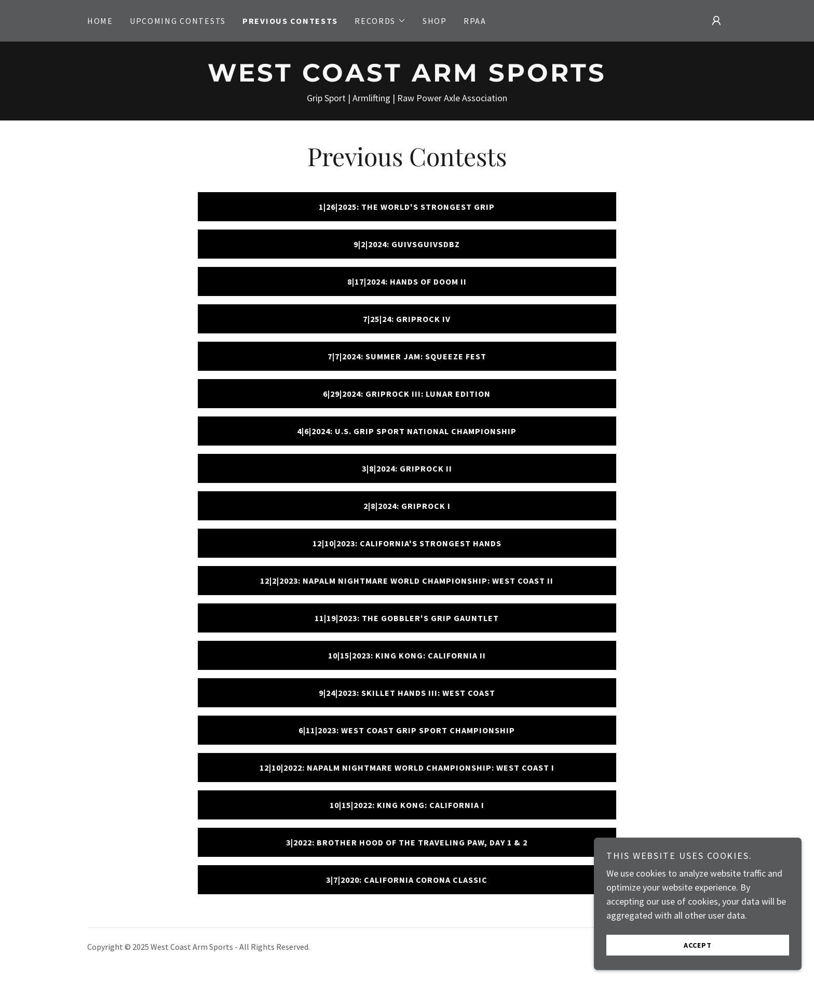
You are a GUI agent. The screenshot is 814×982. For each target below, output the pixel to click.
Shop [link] (435, 21)
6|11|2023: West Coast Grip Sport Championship (407, 730)
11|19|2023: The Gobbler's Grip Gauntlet (407, 618)
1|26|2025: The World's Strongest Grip (407, 206)
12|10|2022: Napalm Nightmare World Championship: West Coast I (407, 767)
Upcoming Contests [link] (178, 21)
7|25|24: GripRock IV (407, 319)
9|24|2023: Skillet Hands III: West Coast (407, 693)
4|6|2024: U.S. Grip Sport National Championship (407, 431)
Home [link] (100, 21)
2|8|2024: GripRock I (407, 506)
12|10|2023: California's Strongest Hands (407, 543)
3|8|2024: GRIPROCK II (407, 468)
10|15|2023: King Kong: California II (407, 655)
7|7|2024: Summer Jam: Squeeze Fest (407, 356)
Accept (698, 966)
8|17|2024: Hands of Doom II (407, 281)
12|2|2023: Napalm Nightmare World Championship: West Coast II (406, 580)
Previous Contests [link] (290, 21)
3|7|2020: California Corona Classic (406, 880)
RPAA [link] (475, 21)
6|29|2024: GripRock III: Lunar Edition (407, 393)
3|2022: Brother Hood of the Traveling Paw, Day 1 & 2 (406, 842)
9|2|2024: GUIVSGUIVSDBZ (407, 244)
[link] (407, 78)
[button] (380, 21)
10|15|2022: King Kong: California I (407, 805)
